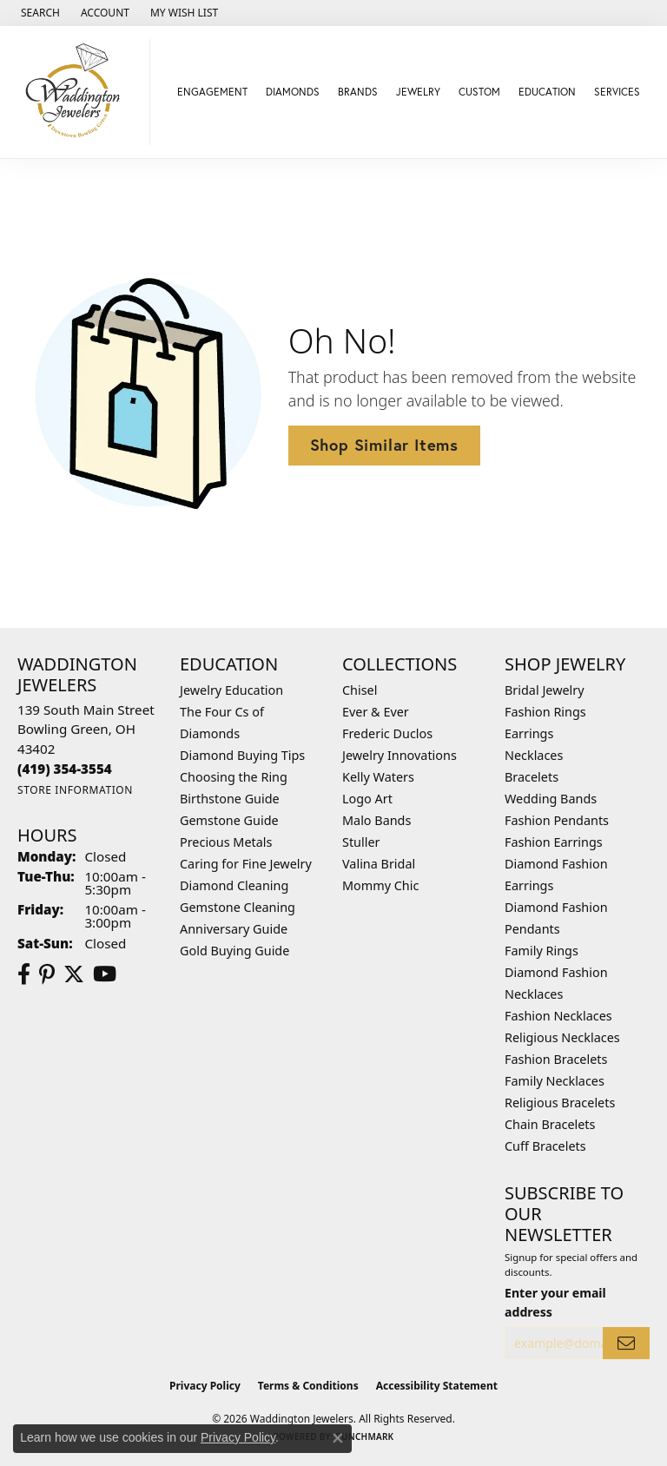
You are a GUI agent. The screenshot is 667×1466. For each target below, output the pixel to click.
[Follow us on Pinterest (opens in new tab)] (47, 974)
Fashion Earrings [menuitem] (554, 842)
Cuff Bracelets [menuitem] (545, 1146)
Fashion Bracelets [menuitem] (556, 1059)
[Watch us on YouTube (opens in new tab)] (104, 974)
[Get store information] (75, 790)
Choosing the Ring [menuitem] (233, 777)
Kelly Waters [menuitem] (378, 777)
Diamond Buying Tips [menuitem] (242, 755)
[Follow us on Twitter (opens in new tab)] (73, 974)
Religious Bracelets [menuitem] (560, 1102)
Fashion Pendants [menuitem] (557, 820)
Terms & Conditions (308, 1385)
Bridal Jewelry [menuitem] (544, 690)
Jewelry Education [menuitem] (231, 690)
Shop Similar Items (384, 444)
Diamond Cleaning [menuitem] (234, 885)
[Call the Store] (64, 768)
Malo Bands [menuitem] (376, 820)
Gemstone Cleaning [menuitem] (237, 907)
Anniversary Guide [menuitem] (233, 929)
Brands (358, 91)
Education (547, 91)
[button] (38, 13)
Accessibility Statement (437, 1385)
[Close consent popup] (338, 1438)
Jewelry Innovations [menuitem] (399, 755)
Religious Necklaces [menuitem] (562, 1037)
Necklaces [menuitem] (534, 755)
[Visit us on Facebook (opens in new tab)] (23, 974)
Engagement (212, 91)
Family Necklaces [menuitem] (554, 1081)
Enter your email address (555, 1301)
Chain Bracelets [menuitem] (550, 1124)
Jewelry (418, 91)
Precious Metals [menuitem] (226, 842)
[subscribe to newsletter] (626, 1343)
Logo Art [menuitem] (367, 798)
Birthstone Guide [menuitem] (230, 798)
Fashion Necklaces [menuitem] (558, 1015)
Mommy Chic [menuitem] (380, 885)
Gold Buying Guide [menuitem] (234, 950)
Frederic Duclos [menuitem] (387, 733)
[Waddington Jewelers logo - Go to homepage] (79, 92)
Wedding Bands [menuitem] (551, 798)
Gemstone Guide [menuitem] (229, 820)
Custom (479, 91)
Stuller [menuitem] (361, 842)
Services (617, 91)
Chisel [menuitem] (359, 690)
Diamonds (293, 91)
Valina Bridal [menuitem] (378, 863)
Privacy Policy (205, 1385)
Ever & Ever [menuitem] (375, 711)
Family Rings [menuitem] (541, 950)
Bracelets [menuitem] (531, 777)
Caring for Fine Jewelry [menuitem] (246, 863)
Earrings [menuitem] (529, 733)
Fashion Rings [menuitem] (545, 711)
